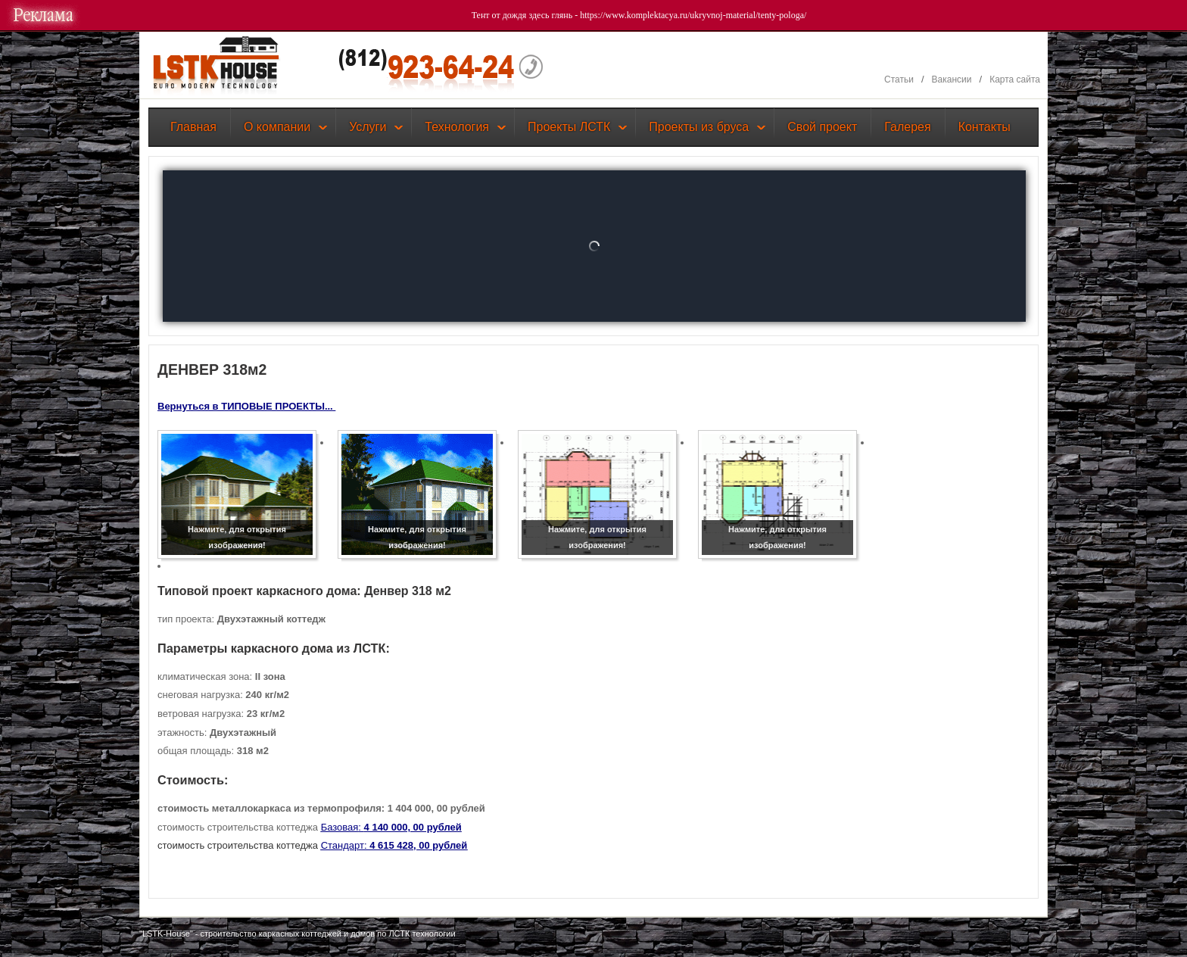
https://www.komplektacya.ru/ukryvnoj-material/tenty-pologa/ (693, 15)
